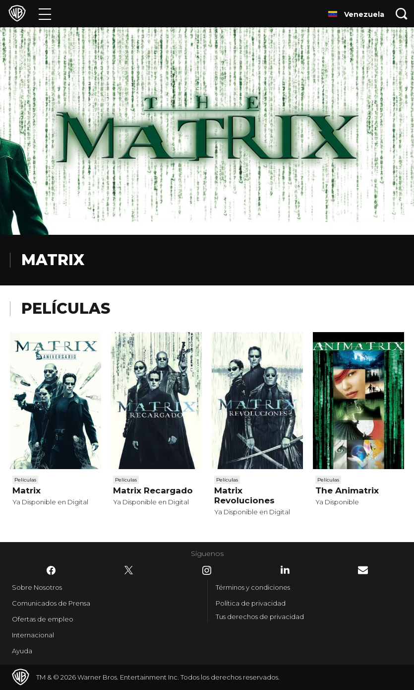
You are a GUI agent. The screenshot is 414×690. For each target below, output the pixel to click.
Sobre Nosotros (37, 587)
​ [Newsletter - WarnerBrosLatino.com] (363, 570)
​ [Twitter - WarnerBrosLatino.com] (129, 570)
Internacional (33, 635)
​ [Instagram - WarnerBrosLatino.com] (207, 570)
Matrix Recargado (153, 490)
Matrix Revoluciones (244, 495)
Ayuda (22, 651)
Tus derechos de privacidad (260, 617)
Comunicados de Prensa (51, 603)
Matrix (26, 490)
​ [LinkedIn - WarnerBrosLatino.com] (285, 569)
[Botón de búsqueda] (401, 13)
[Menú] (45, 13)
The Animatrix (347, 490)
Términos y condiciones (253, 587)
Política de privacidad (251, 603)
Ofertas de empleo (42, 619)
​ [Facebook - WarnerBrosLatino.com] (51, 570)
